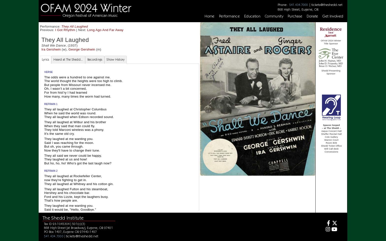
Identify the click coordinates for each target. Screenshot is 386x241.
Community (274, 16)
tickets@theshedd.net (326, 5)
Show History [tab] (116, 59)
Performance (229, 16)
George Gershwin (81, 49)
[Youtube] (334, 230)
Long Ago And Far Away (105, 30)
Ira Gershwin (51, 49)
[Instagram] (327, 230)
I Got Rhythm (65, 30)
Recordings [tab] (94, 59)
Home (209, 16)
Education (252, 16)
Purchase (295, 16)
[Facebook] (327, 224)
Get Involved (332, 16)
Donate (312, 16)
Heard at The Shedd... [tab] (68, 59)
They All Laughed (74, 26)
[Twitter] (334, 224)
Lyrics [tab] (45, 59)
